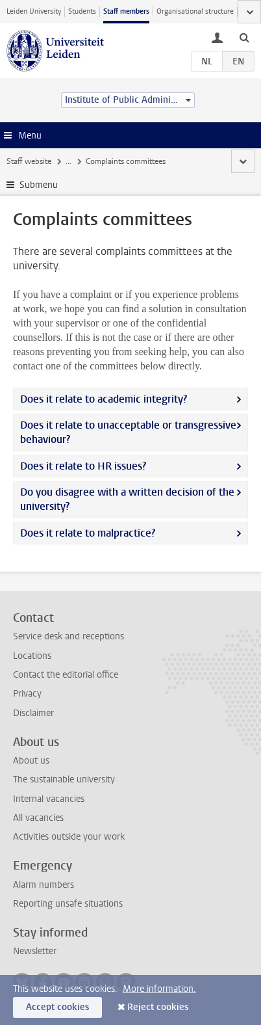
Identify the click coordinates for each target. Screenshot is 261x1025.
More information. (159, 989)
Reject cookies (157, 1007)
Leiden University (33, 11)
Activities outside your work (69, 837)
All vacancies (38, 818)
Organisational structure (195, 11)
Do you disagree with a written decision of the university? (127, 499)
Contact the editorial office (65, 675)
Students (82, 11)
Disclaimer (33, 713)
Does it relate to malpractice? (87, 533)
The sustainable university (64, 779)
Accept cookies (57, 1007)
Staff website (28, 161)
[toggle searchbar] (244, 37)
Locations (32, 656)
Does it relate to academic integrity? (103, 399)
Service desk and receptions (68, 636)
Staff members (126, 11)
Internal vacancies (48, 799)
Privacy (27, 693)
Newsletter (34, 951)
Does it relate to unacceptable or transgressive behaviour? (128, 432)
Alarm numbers (43, 885)
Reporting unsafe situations (68, 904)
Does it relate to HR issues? (83, 466)
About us (31, 760)
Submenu (38, 185)
